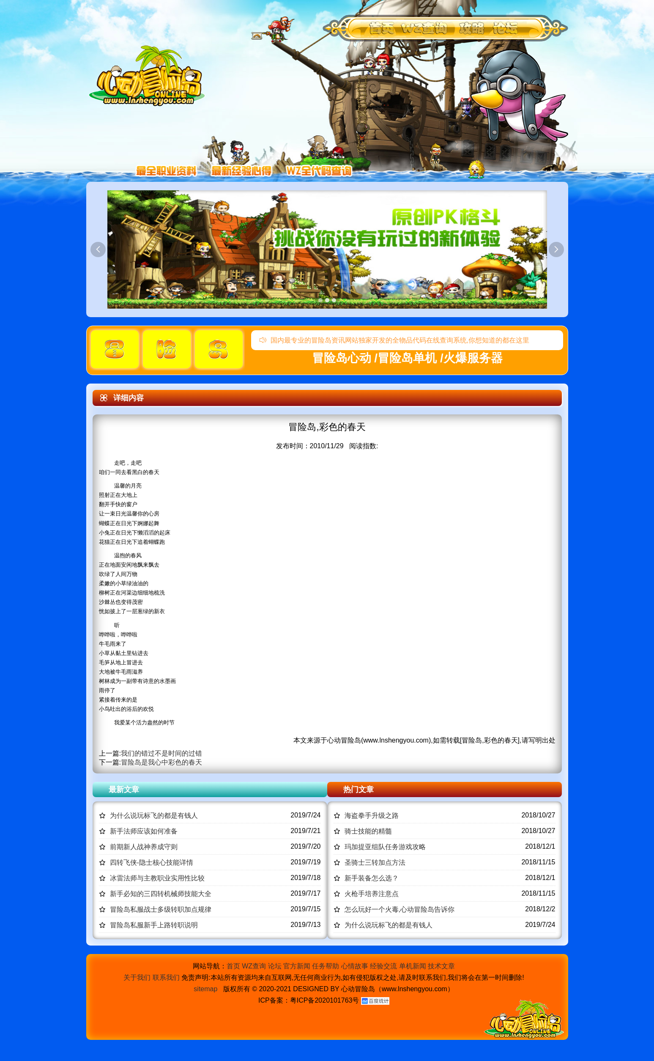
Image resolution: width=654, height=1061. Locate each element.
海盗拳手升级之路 (372, 815)
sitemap (205, 988)
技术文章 (441, 966)
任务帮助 (325, 966)
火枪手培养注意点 (372, 893)
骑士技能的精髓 (368, 831)
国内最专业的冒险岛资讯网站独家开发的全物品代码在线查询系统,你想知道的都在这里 (394, 340)
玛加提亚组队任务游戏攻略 (385, 846)
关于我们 (137, 977)
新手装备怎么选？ (372, 878)
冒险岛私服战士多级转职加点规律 (160, 909)
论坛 (275, 966)
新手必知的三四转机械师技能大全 (160, 893)
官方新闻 (296, 966)
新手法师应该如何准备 (144, 831)
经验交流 (383, 966)
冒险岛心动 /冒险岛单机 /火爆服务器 (407, 358)
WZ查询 (254, 966)
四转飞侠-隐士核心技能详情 (151, 862)
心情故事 (354, 966)
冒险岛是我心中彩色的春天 (161, 762)
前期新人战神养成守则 (144, 846)
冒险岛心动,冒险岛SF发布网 (149, 75)
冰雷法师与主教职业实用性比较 (157, 878)
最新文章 (124, 789)
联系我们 (166, 977)
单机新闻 (412, 966)
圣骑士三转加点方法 (375, 862)
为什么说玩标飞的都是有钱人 (154, 815)
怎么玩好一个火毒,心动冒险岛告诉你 (399, 909)
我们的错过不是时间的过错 (161, 753)
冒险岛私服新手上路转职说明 (154, 925)
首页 (233, 966)
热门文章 (358, 789)
